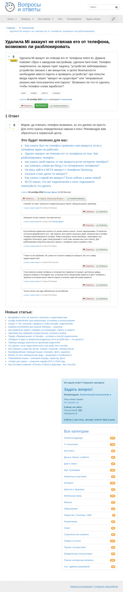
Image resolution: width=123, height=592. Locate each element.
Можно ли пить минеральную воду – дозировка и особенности (40, 355)
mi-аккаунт (56, 93)
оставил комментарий (32, 208)
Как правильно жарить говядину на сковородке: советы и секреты (41, 330)
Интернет (69, 483)
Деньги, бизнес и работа (76, 457)
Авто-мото (69, 451)
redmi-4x (45, 93)
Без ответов (44, 19)
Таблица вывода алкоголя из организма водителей (34, 342)
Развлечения (70, 521)
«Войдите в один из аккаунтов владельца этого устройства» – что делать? (46, 339)
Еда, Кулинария (72, 470)
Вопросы (25, 19)
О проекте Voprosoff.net (106, 586)
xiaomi (23, 93)
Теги (60, 19)
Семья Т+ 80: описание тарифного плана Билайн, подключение (40, 323)
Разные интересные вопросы (79, 560)
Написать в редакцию (81, 586)
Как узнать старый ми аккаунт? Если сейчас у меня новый (63, 177)
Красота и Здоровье (74, 489)
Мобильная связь (73, 496)
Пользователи (74, 19)
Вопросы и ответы (29, 7)
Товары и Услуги (72, 541)
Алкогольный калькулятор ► (96, 394)
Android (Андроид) (73, 438)
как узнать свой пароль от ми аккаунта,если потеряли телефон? (67, 161)
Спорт (67, 528)
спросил (23, 99)
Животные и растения (75, 476)
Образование (71, 508)
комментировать (60, 106)
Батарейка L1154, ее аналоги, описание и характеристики (37, 317)
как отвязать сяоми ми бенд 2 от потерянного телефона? (62, 165)
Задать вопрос (93, 19)
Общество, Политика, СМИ (78, 515)
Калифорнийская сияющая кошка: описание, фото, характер (39, 352)
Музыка (68, 502)
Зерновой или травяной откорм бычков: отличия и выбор (37, 333)
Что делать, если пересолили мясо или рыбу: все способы (38, 345)
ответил (24, 192)
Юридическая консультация (78, 553)
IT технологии (65, 99)
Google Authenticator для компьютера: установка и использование (41, 320)
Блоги (11, 19)
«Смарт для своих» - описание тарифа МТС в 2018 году (36, 361)
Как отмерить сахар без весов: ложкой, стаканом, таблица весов (41, 349)
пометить (28, 106)
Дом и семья (70, 463)
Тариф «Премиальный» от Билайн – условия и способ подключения (43, 336)
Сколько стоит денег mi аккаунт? (46, 173)
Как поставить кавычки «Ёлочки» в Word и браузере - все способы (42, 364)
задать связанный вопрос (51, 198)
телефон (33, 93)
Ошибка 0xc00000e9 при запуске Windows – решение (35, 327)
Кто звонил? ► (71, 402)
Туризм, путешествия (75, 547)
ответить (42, 106)
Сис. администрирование (77, 566)
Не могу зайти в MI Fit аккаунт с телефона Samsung (59, 169)
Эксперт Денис (50, 192)
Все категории (76, 431)
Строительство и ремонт (76, 534)
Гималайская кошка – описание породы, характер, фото (36, 358)
